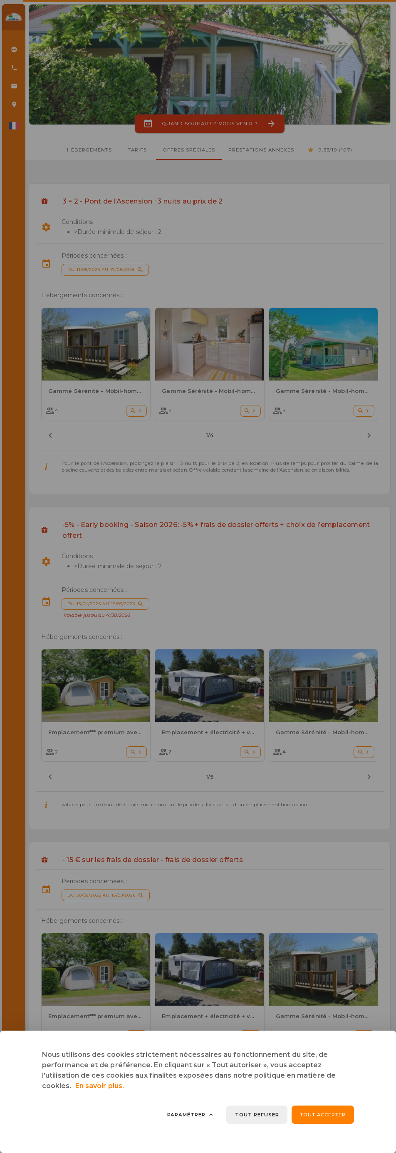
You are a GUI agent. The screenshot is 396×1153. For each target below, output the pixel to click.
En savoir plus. (99, 1086)
